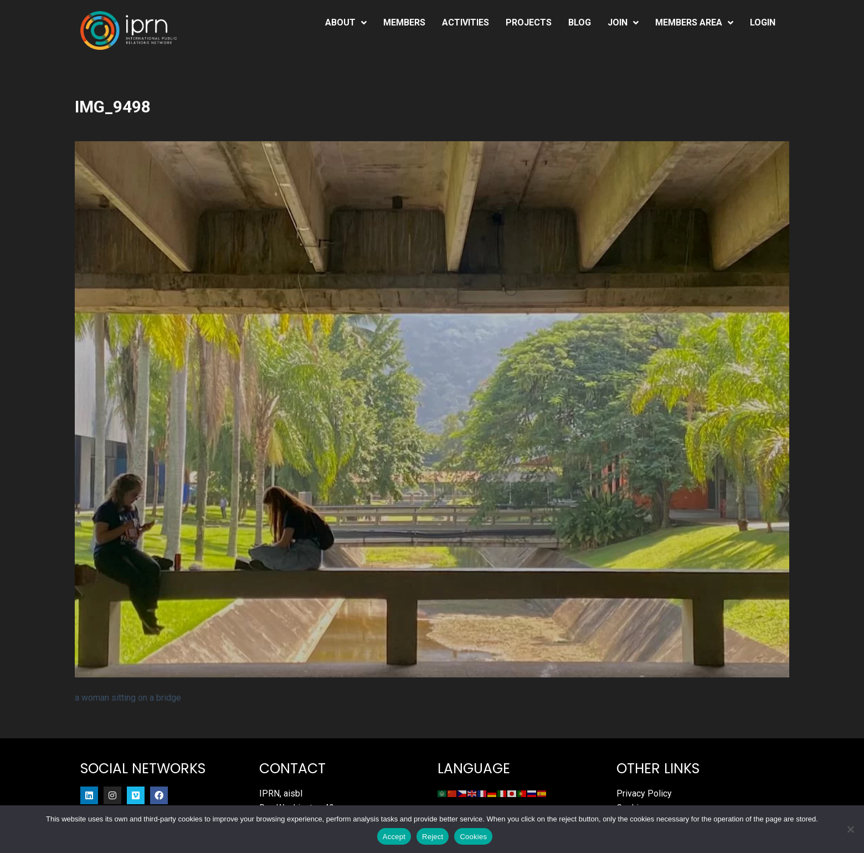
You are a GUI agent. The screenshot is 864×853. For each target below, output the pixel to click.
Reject (432, 837)
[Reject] (850, 829)
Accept (394, 837)
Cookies (473, 837)
